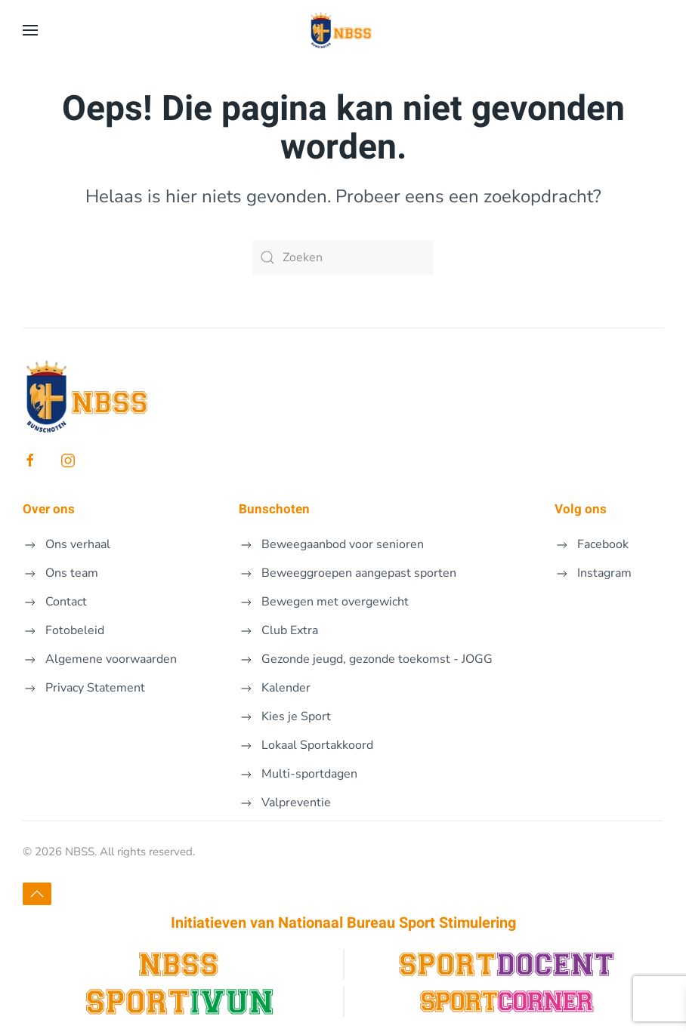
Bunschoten (274, 509)
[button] (30, 30)
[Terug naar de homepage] (343, 30)
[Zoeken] (343, 257)
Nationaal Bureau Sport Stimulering (397, 923)
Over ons (49, 509)
